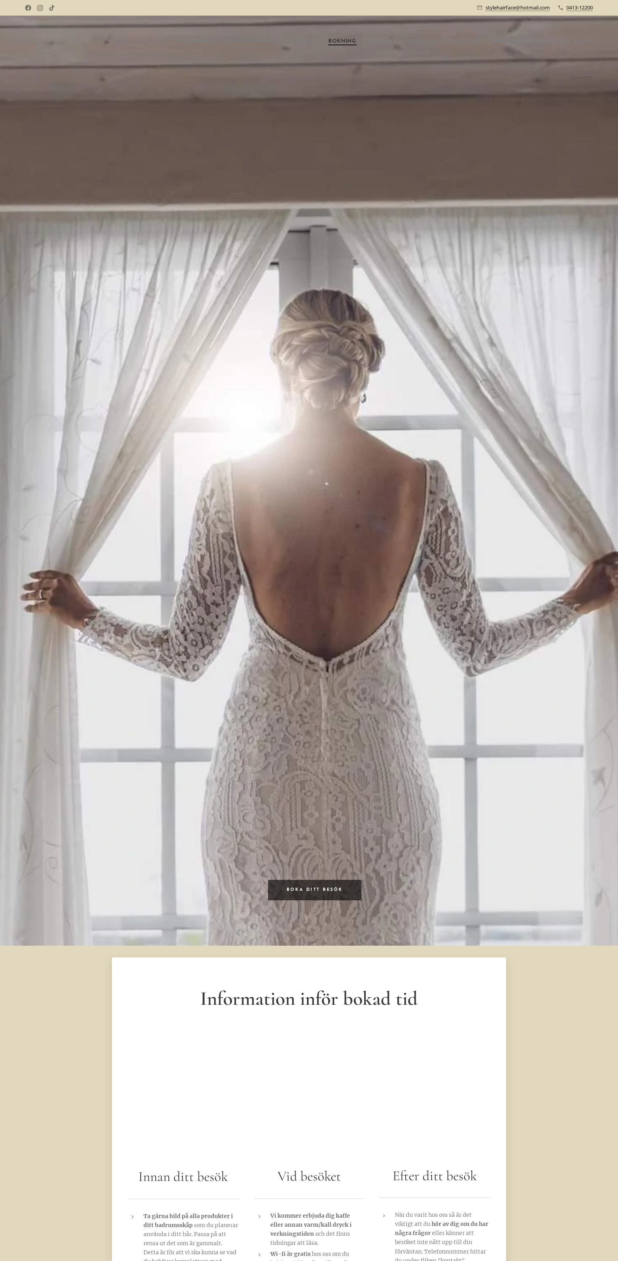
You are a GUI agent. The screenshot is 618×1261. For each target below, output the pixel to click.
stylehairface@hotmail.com (518, 7)
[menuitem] (148, 41)
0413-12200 (579, 7)
